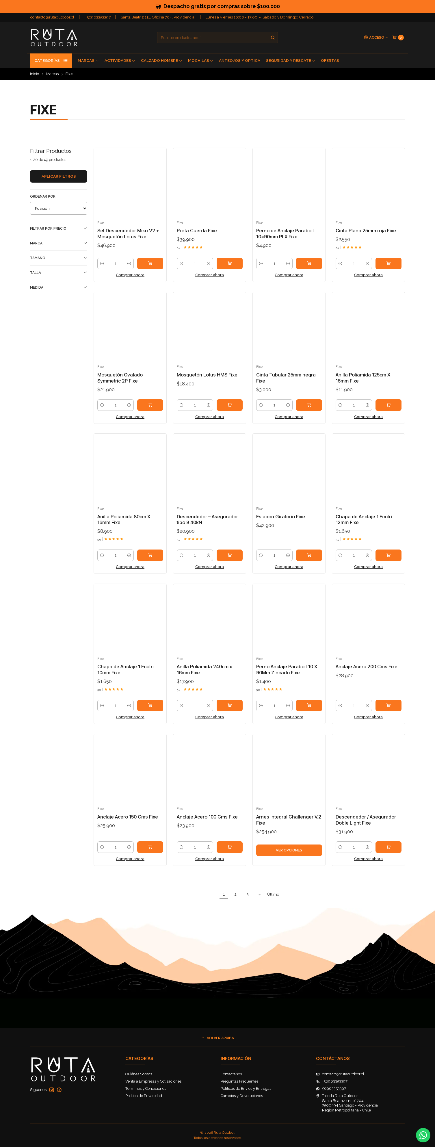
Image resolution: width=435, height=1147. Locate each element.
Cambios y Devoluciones (242, 1096)
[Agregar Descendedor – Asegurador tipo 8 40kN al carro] (230, 561)
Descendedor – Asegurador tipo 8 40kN (207, 525)
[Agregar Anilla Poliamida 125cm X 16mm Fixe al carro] (388, 411)
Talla (58, 272)
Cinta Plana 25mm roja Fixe (366, 230)
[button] (217, 1038)
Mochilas (200, 60)
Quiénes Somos (138, 1074)
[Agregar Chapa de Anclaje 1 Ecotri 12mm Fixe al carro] (388, 561)
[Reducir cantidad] (102, 263)
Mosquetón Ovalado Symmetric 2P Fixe (120, 383)
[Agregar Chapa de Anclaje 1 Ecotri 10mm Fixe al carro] (150, 711)
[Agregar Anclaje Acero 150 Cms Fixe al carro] (150, 853)
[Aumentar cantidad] (128, 263)
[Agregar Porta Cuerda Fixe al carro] (230, 263)
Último (273, 894)
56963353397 (331, 1088)
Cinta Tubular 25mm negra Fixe (286, 383)
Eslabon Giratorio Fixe (280, 522)
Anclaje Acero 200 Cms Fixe (366, 672)
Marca (58, 243)
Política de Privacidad (143, 1096)
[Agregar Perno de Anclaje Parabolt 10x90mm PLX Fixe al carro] (309, 263)
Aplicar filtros (59, 176)
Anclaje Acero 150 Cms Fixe (127, 822)
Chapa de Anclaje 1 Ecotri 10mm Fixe (125, 675)
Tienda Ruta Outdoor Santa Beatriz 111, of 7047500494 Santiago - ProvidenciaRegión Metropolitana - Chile (347, 1103)
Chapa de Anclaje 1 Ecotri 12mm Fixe (364, 525)
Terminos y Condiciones (145, 1088)
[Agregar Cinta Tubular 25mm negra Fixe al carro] (309, 411)
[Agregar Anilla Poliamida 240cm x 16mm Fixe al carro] (230, 711)
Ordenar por (42, 196)
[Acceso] (376, 38)
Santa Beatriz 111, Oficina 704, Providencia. (158, 17)
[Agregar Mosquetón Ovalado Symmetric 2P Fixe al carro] (150, 411)
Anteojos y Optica (239, 60)
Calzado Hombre (161, 60)
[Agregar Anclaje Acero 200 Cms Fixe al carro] (388, 711)
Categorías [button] (51, 60)
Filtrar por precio (58, 228)
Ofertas (330, 60)
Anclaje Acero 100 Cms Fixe (207, 822)
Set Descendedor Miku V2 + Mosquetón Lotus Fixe (128, 234)
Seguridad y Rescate (290, 60)
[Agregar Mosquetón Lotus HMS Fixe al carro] (230, 411)
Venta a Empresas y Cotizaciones (153, 1081)
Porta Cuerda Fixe (197, 230)
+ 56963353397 (97, 17)
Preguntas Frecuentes (239, 1081)
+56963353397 (331, 1081)
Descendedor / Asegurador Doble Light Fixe (366, 826)
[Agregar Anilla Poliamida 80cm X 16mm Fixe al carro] (150, 561)
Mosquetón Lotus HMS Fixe (207, 380)
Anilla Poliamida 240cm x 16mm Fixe (204, 675)
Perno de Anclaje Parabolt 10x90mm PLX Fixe (285, 234)
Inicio (34, 74)
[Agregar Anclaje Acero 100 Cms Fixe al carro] (230, 853)
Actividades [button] (120, 60)
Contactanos (231, 1074)
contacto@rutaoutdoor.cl (52, 17)
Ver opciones (289, 855)
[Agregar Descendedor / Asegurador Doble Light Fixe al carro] (388, 853)
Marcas (88, 60)
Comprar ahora (130, 274)
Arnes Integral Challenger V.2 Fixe (288, 826)
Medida (58, 287)
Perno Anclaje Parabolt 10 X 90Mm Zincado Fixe (286, 675)
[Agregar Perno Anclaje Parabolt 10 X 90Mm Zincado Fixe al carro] (309, 711)
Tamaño (58, 258)
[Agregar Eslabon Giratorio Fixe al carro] (309, 561)
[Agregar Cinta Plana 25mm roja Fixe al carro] (388, 263)
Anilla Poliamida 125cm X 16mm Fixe (363, 383)
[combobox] (217, 37)
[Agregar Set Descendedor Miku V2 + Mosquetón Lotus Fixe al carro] (150, 263)
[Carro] (398, 37)
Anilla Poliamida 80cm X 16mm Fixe (123, 525)
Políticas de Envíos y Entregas (246, 1088)
